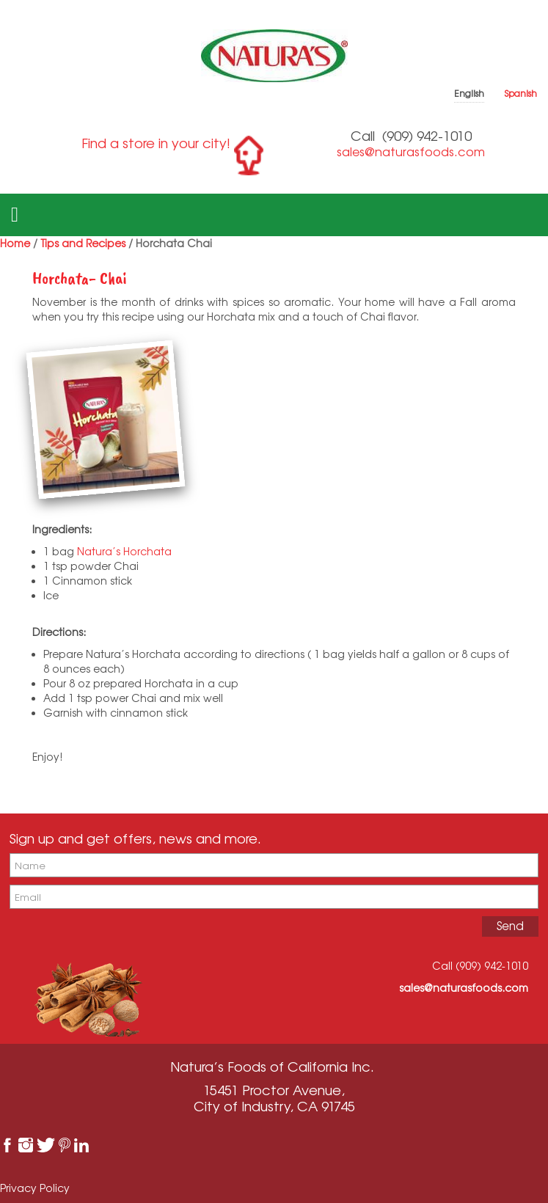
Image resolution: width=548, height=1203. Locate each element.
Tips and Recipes (82, 243)
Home (15, 243)
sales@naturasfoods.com (411, 152)
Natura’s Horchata (126, 551)
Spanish (521, 93)
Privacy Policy (35, 1188)
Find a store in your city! (155, 143)
